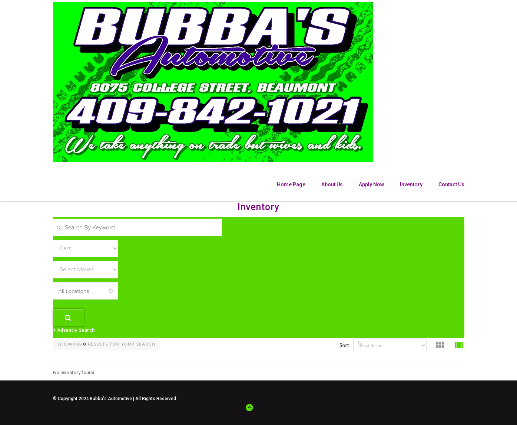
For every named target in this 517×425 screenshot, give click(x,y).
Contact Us (451, 184)
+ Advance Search (74, 330)
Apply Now (371, 184)
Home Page (291, 184)
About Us (332, 184)
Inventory (411, 184)
